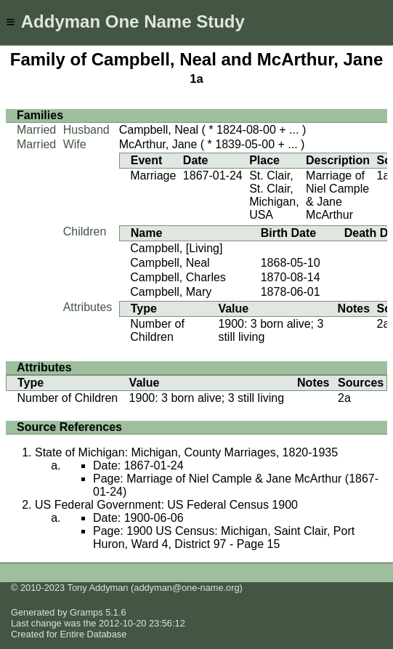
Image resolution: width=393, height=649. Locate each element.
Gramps (86, 612)
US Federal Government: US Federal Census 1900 (166, 505)
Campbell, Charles (178, 277)
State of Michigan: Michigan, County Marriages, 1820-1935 (186, 452)
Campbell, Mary (170, 292)
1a (196, 79)
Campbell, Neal (158, 130)
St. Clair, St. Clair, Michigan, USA (274, 195)
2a (383, 324)
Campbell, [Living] (176, 248)
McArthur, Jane (158, 144)
